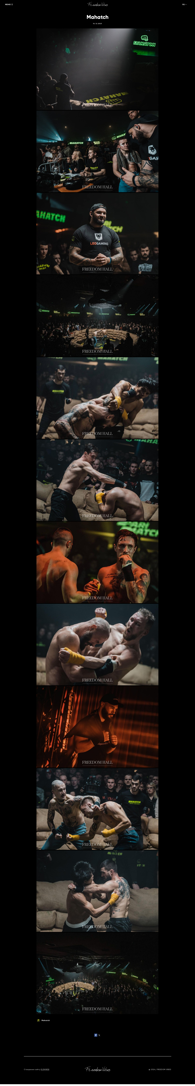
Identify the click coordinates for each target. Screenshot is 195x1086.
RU (183, 4)
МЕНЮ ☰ (9, 4)
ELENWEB (45, 1071)
